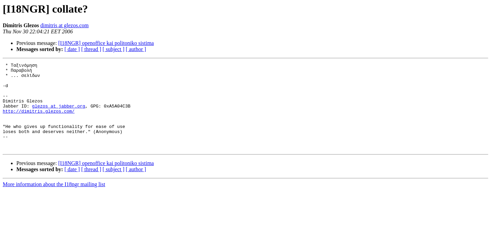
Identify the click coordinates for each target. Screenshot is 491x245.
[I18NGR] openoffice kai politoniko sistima (106, 43)
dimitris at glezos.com (64, 25)
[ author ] (136, 49)
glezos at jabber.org (58, 115)
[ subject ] (113, 49)
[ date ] (72, 49)
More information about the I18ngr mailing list (54, 202)
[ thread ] (91, 49)
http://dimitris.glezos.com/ (39, 121)
